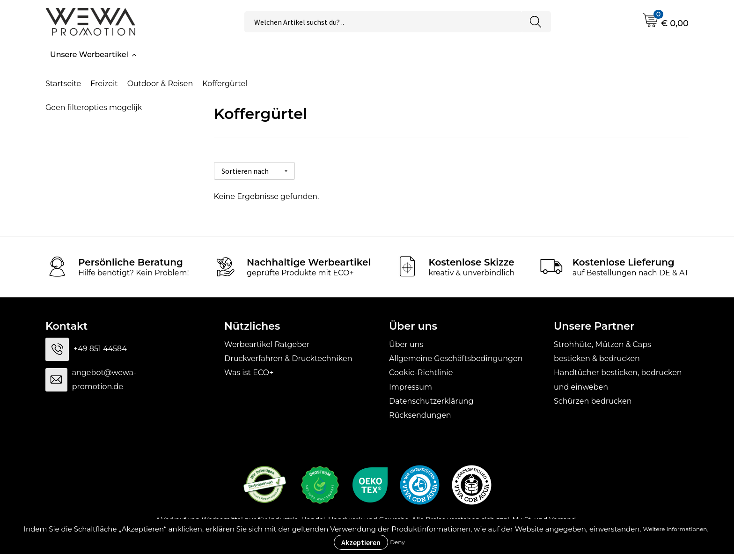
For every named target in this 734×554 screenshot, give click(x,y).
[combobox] (382, 21)
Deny (397, 542)
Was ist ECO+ (248, 371)
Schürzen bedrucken (593, 399)
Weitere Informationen (675, 528)
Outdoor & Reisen (160, 83)
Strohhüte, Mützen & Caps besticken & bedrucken (602, 349)
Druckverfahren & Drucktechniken (288, 357)
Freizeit (104, 83)
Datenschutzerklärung (431, 399)
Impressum (410, 385)
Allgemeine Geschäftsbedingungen (455, 357)
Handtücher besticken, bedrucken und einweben (618, 378)
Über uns (406, 342)
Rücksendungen (420, 413)
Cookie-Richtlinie (421, 371)
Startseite (63, 83)
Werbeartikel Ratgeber (266, 342)
